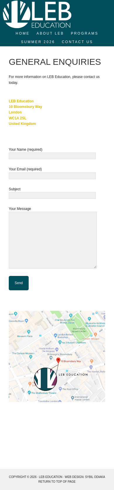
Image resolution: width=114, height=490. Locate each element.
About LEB (50, 33)
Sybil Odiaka (95, 477)
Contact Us (77, 42)
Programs (84, 33)
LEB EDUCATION (50, 477)
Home (23, 33)
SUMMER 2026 (38, 42)
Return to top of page (56, 481)
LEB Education (57, 14)
